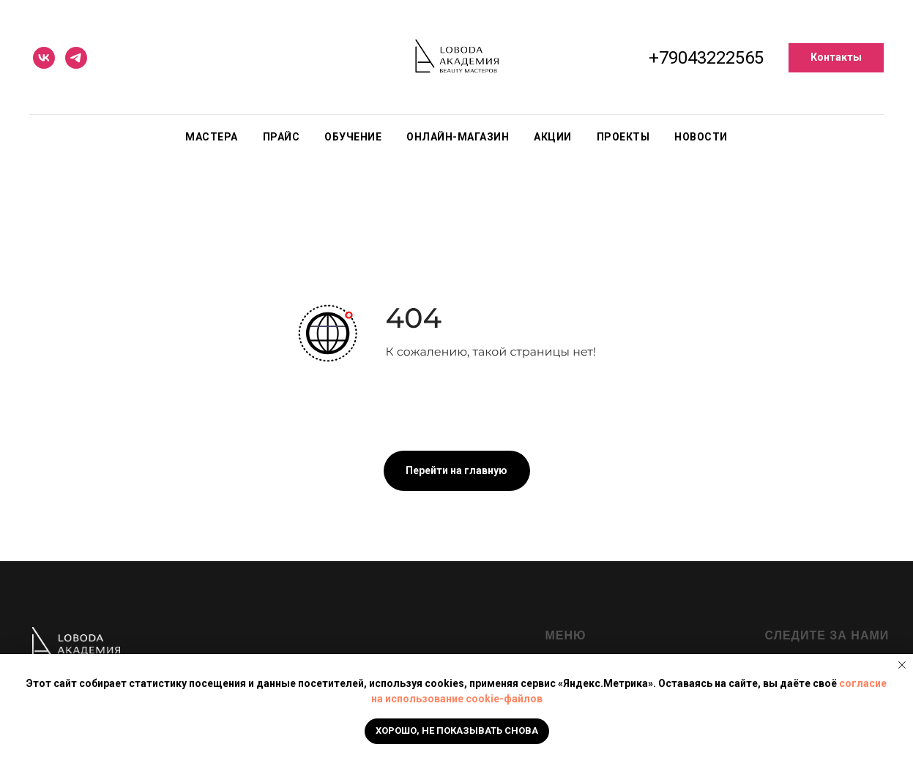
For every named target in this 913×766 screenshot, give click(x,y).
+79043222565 (706, 58)
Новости (701, 137)
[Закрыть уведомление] (902, 665)
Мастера (211, 137)
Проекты (623, 137)
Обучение (352, 137)
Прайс (281, 137)
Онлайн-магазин (457, 137)
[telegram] (76, 58)
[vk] (44, 58)
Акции (553, 137)
